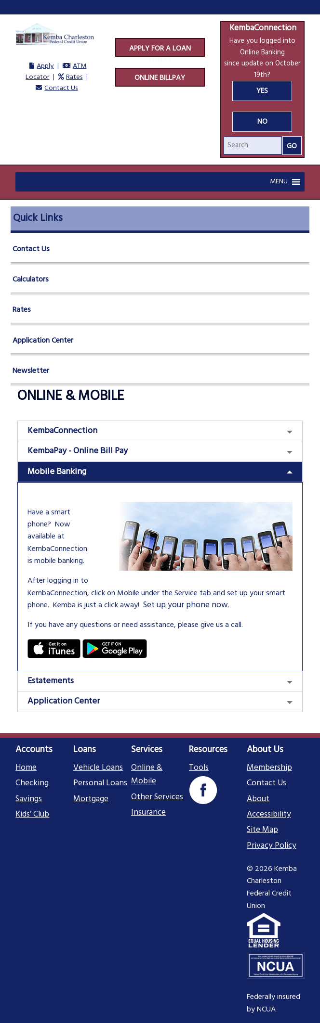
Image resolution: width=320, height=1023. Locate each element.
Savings (28, 799)
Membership (269, 768)
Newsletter (31, 371)
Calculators (31, 279)
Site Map (262, 830)
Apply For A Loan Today (160, 50)
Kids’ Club (32, 814)
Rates (74, 77)
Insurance (148, 812)
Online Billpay (159, 78)
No (262, 122)
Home (26, 768)
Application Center (43, 340)
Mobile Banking (56, 472)
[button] (279, 182)
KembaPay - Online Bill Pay (77, 451)
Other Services (157, 797)
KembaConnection (62, 431)
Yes (262, 91)
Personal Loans (100, 783)
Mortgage (90, 799)
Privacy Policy (271, 846)
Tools (199, 768)
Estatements (50, 681)
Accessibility (269, 814)
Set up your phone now (185, 605)
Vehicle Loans (98, 768)
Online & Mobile (146, 774)
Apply (45, 66)
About (258, 799)
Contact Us (61, 88)
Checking (32, 783)
